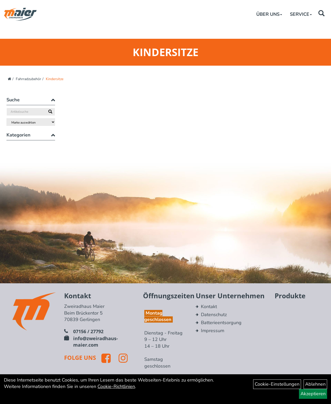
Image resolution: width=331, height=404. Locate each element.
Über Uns (269, 14)
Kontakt (209, 306)
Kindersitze (54, 79)
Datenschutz (214, 314)
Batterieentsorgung (221, 322)
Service (301, 14)
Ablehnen (315, 384)
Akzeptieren (313, 394)
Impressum (212, 330)
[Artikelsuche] (321, 14)
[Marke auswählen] (30, 122)
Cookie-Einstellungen (277, 384)
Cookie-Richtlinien (116, 386)
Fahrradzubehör (28, 79)
